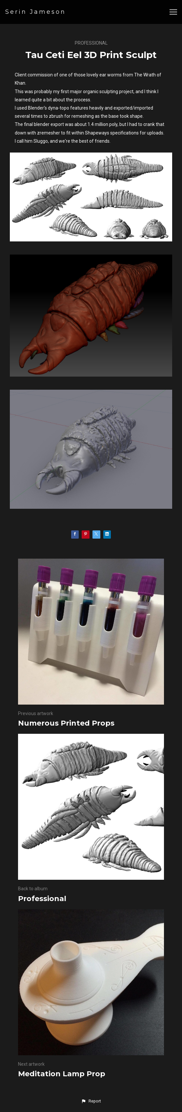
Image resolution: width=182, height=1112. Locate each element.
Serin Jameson (35, 11)
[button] (90, 1101)
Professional (91, 43)
